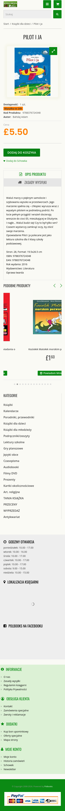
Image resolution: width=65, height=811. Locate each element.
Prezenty (9, 479)
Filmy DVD (10, 473)
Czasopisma (11, 461)
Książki (8, 405)
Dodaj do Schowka (16, 160)
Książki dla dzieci (21, 23)
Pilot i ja (37, 23)
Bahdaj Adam (20, 117)
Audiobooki (11, 467)
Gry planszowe (13, 448)
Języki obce (10, 455)
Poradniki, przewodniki (18, 417)
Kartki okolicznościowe (18, 486)
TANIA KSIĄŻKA (13, 498)
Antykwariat (11, 517)
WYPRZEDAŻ (11, 511)
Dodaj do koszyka (21, 152)
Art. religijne (11, 492)
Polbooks (48, 786)
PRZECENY (10, 504)
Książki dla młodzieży (17, 430)
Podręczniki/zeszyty (16, 436)
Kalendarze (10, 411)
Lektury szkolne (13, 442)
